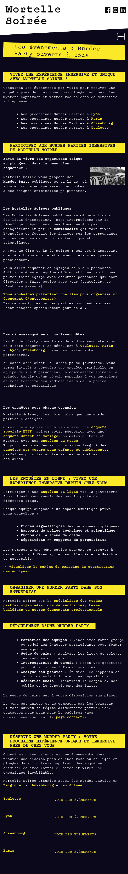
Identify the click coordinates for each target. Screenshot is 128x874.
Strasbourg (102, 123)
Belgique (12, 785)
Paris (96, 118)
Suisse (75, 785)
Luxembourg (43, 785)
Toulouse (100, 127)
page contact (69, 717)
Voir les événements (75, 799)
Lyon (95, 114)
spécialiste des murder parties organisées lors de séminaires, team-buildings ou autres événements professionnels (52, 605)
